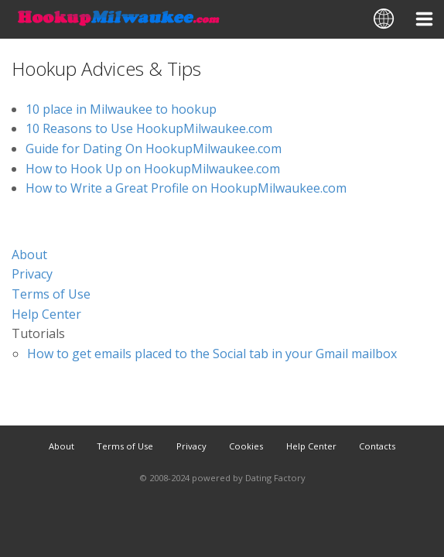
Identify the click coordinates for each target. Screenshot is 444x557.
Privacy (32, 273)
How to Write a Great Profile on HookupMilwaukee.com (186, 187)
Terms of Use (51, 293)
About (29, 254)
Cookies (246, 446)
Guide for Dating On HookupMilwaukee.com (154, 148)
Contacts (377, 446)
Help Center (46, 314)
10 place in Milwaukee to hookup (121, 109)
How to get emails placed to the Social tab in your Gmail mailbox (212, 353)
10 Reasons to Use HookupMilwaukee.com (149, 128)
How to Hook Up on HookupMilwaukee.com (153, 168)
